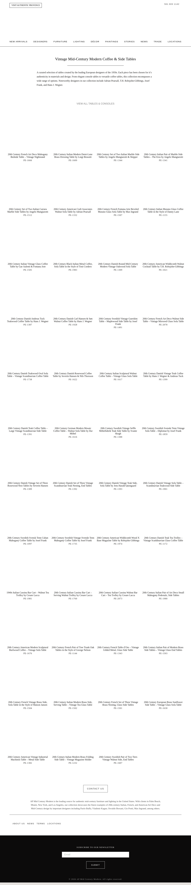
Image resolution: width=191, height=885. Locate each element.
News (147, 39)
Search (161, 4)
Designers (43, 39)
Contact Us (95, 791)
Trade (161, 39)
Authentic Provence (95, 18)
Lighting (82, 39)
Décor (98, 39)
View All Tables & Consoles (95, 107)
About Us (19, 826)
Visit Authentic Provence (25, 5)
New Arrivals (21, 39)
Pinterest (179, 826)
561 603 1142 (171, 4)
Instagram (173, 826)
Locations (19, 46)
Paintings (114, 39)
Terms (41, 826)
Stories (132, 39)
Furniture (63, 39)
